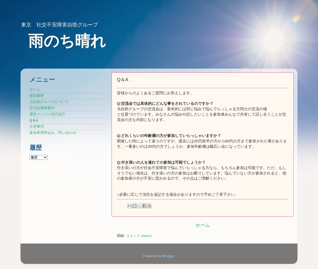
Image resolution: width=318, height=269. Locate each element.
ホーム (202, 225)
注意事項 (36, 126)
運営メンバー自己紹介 (47, 114)
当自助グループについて (49, 102)
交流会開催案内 (42, 108)
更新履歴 (36, 96)
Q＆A (33, 120)
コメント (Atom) (139, 236)
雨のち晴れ (67, 41)
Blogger (168, 256)
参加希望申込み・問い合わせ (52, 133)
